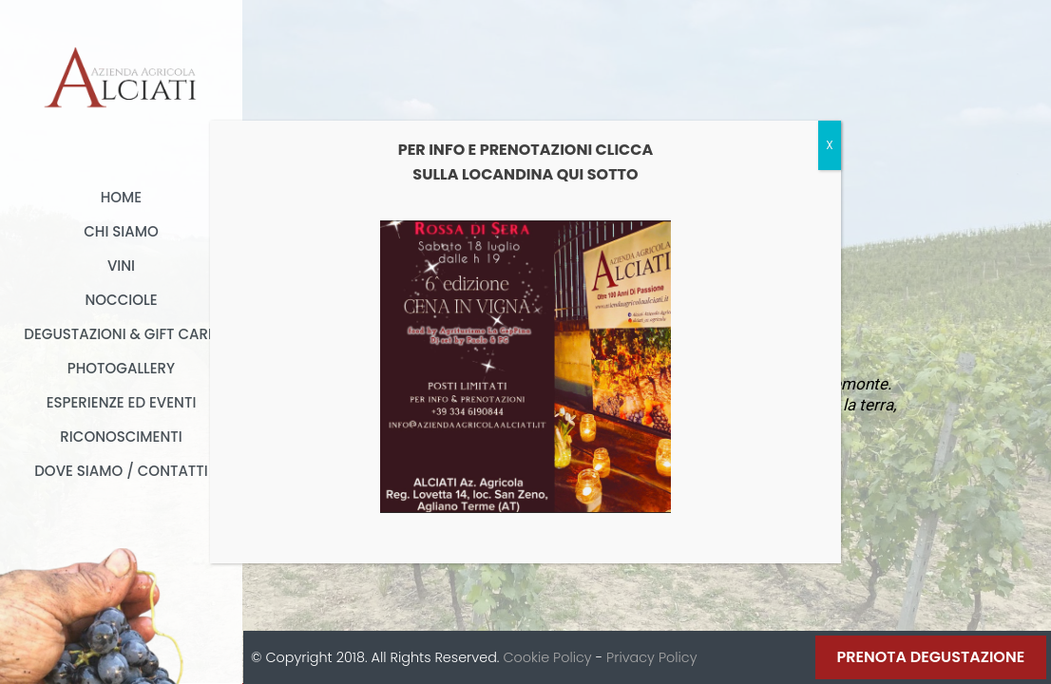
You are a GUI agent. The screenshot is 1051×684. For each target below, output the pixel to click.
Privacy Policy (651, 657)
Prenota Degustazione (931, 657)
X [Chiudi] (829, 145)
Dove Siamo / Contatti (121, 471)
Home (121, 197)
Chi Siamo (121, 231)
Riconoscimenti (121, 436)
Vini (121, 266)
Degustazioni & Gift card (121, 334)
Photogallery (121, 368)
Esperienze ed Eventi (122, 402)
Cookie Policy (547, 657)
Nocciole (121, 300)
